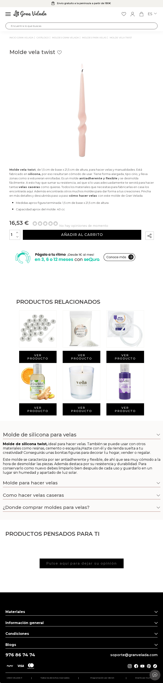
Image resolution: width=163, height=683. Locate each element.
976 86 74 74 (20, 654)
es (152, 14)
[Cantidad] (14, 235)
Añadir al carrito (82, 235)
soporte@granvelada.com (134, 655)
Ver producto (37, 356)
